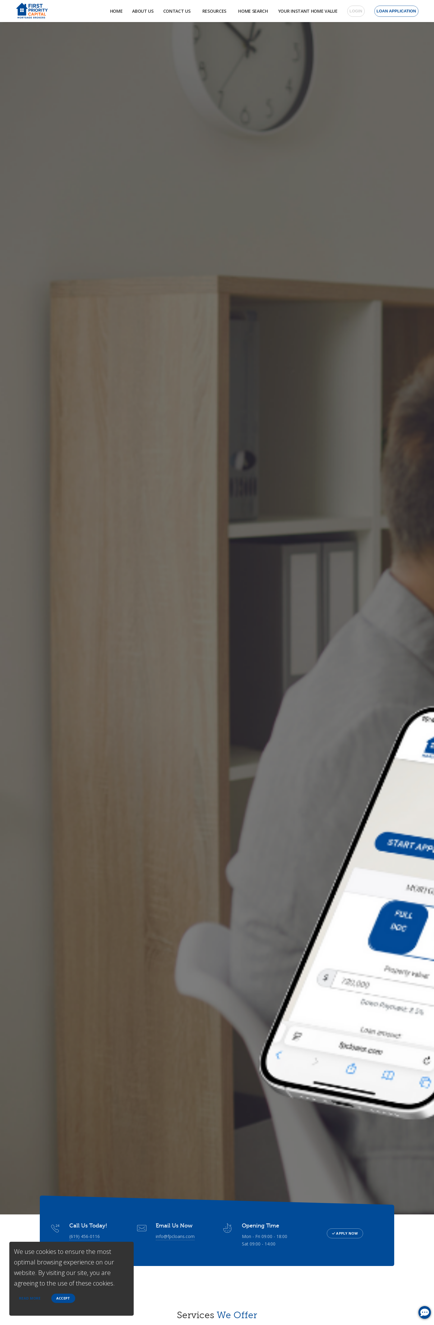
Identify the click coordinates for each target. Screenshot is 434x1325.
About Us (138, 10)
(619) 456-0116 (84, 1236)
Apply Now (345, 1233)
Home (110, 10)
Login (355, 11)
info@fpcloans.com (174, 1236)
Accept (63, 1298)
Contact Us (172, 10)
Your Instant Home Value (308, 10)
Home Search (251, 10)
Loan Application (396, 11)
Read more (30, 1298)
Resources (211, 10)
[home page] (31, 10)
